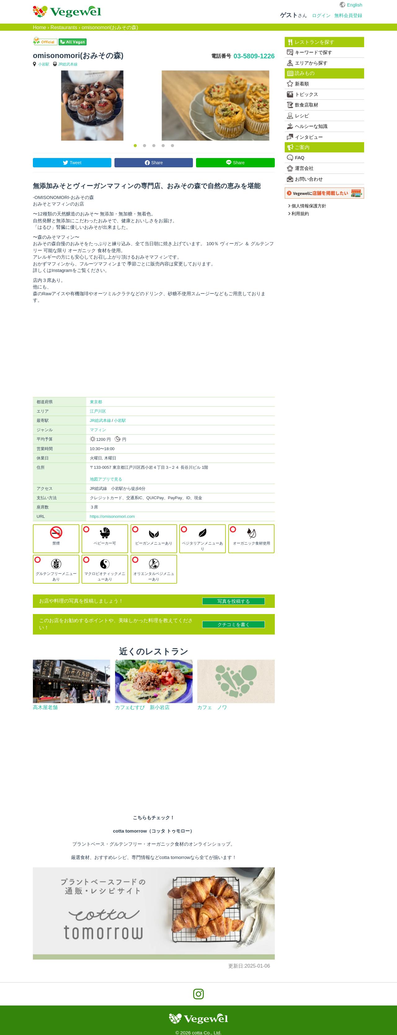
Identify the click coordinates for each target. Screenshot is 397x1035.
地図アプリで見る (106, 479)
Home (39, 27)
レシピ (298, 116)
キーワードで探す (309, 52)
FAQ (295, 158)
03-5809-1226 (254, 56)
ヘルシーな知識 (307, 126)
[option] (92, 105)
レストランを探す (311, 42)
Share (157, 162)
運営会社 (300, 168)
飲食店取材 (302, 105)
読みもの (301, 73)
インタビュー (305, 137)
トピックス (302, 94)
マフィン (98, 429)
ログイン (321, 15)
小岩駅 (43, 64)
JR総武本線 (68, 64)
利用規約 (298, 213)
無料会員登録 (348, 15)
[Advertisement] (154, 350)
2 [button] (144, 145)
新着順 (298, 83)
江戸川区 (98, 411)
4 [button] (163, 145)
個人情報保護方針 (307, 205)
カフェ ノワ (212, 707)
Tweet (75, 162)
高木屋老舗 (45, 707)
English (354, 4)
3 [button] (153, 145)
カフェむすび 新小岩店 (142, 707)
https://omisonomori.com (112, 516)
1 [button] (135, 145)
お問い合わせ (305, 179)
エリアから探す (307, 63)
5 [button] (172, 145)
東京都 (96, 402)
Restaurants (64, 27)
